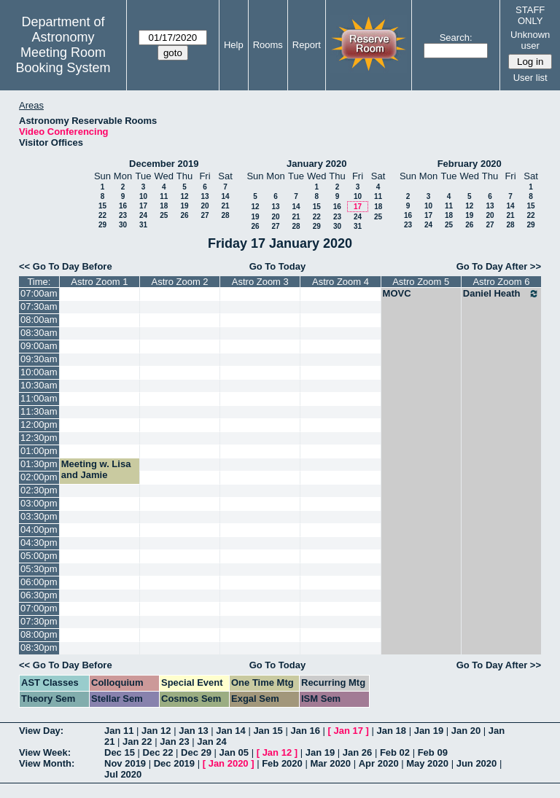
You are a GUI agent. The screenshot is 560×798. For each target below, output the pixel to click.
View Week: (45, 752)
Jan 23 (174, 741)
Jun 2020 (476, 763)
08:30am (39, 332)
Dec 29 (196, 752)
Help (234, 44)
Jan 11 (118, 730)
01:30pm (39, 463)
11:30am (39, 411)
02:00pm (39, 477)
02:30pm (39, 490)
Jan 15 (267, 730)
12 (184, 196)
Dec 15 (119, 752)
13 (205, 196)
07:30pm (39, 621)
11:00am (39, 398)
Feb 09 (433, 752)
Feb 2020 (282, 763)
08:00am (39, 319)
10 (143, 196)
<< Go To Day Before (65, 266)
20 (205, 206)
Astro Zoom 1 (99, 281)
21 (225, 206)
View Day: (41, 730)
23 (123, 215)
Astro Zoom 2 (180, 281)
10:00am (39, 372)
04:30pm (39, 542)
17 (143, 206)
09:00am (39, 345)
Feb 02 (395, 752)
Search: (456, 37)
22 (102, 215)
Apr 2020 (379, 763)
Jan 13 (193, 730)
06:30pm (39, 595)
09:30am (39, 358)
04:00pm (39, 529)
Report (306, 44)
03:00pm (39, 503)
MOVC (397, 293)
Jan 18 (391, 730)
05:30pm (39, 568)
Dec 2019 (174, 763)
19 (184, 206)
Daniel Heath (501, 294)
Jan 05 (234, 752)
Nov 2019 (125, 763)
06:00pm (39, 581)
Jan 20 (466, 730)
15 (102, 206)
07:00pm (39, 608)
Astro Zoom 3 (260, 281)
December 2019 (163, 163)
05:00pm (39, 555)
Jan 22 (137, 741)
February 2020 (470, 163)
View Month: (46, 763)
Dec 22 (158, 752)
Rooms (268, 44)
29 (102, 225)
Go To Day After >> (498, 266)
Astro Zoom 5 (420, 281)
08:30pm (39, 647)
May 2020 (427, 763)
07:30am (39, 306)
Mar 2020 (330, 763)
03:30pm (39, 516)
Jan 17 (348, 730)
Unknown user (530, 40)
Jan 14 (230, 730)
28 (225, 215)
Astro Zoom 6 (500, 281)
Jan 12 (156, 730)
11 (164, 196)
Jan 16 (304, 730)
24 (143, 215)
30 (123, 225)
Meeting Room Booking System (62, 60)
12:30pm (39, 437)
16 (123, 206)
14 (225, 196)
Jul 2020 (122, 774)
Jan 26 (357, 752)
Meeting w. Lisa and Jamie (96, 469)
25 (164, 215)
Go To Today (277, 266)
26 (184, 215)
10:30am (39, 385)
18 (164, 206)
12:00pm (39, 424)
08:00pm (39, 634)
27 (205, 215)
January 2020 (316, 163)
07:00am (39, 293)
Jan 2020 (229, 763)
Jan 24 (211, 741)
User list (530, 77)
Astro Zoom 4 (340, 281)
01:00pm (39, 450)
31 (143, 225)
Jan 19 (428, 730)
